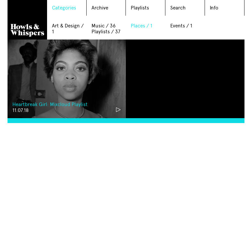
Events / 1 (181, 26)
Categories (64, 8)
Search (178, 8)
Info (214, 8)
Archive (100, 8)
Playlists (140, 8)
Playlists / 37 (106, 32)
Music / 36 (104, 26)
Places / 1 (141, 26)
